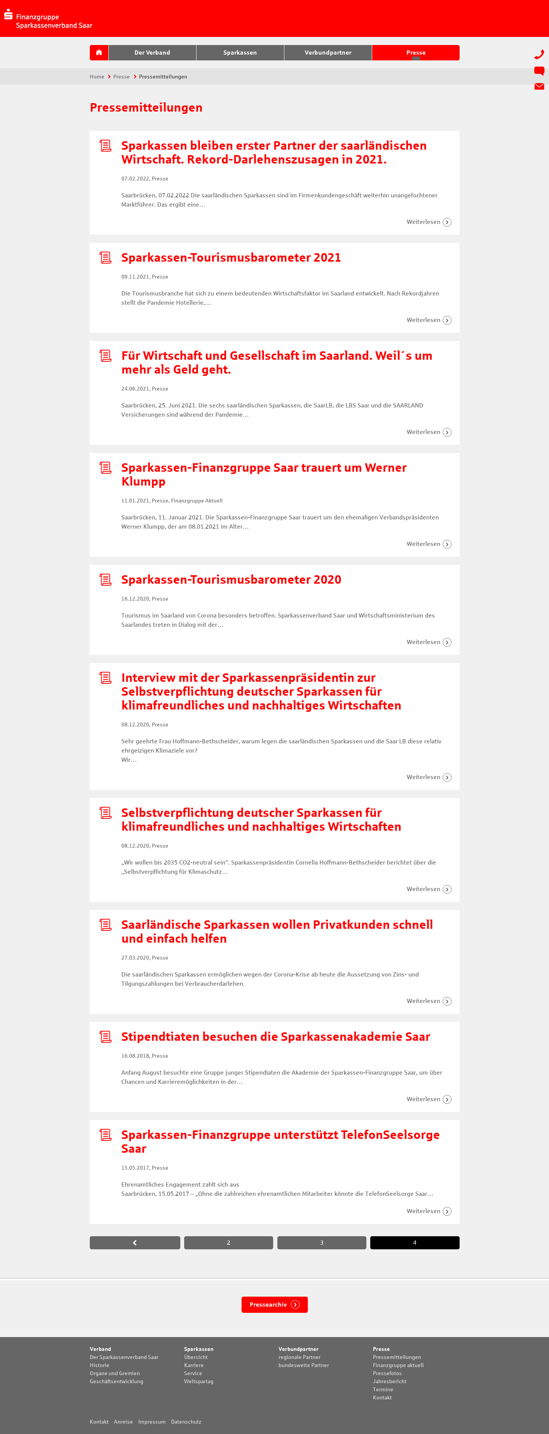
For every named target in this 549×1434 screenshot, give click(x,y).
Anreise (123, 1422)
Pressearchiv (269, 1304)
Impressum (152, 1422)
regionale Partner (300, 1357)
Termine (383, 1389)
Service (193, 1373)
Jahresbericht (389, 1381)
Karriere (194, 1365)
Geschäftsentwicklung (116, 1381)
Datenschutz (186, 1422)
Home (97, 77)
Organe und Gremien (115, 1373)
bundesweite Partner (304, 1365)
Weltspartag (198, 1381)
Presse (121, 77)
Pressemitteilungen (397, 1357)
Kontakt (382, 1398)
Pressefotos (387, 1373)
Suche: (531, 18)
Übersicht (196, 1357)
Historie (99, 1365)
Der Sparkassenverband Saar (124, 1357)
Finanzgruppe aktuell (398, 1365)
